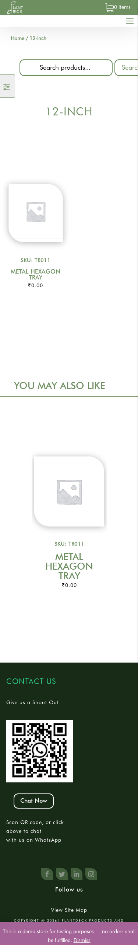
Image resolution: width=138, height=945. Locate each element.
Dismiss (82, 940)
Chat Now (33, 801)
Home (17, 38)
